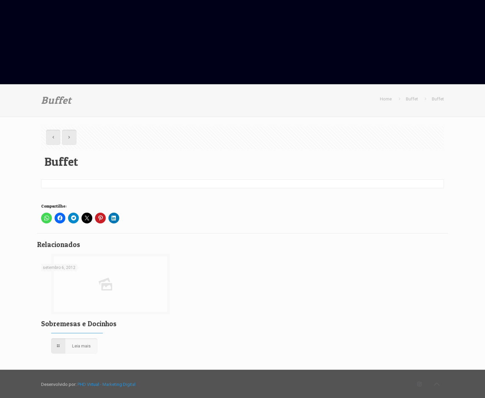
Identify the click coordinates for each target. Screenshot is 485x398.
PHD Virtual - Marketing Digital (106, 384)
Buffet (412, 98)
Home (386, 98)
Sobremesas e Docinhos (79, 323)
